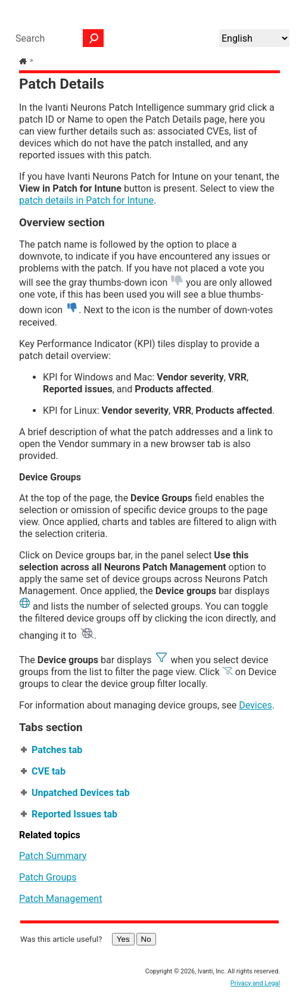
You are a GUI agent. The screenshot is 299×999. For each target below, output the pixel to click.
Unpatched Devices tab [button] (76, 792)
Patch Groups (47, 877)
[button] (93, 38)
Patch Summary (52, 855)
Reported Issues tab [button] (69, 814)
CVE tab (49, 771)
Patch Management (60, 898)
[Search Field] (56, 38)
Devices (255, 705)
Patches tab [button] (52, 750)
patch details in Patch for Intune (86, 200)
